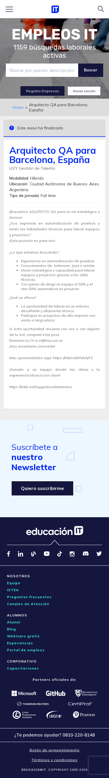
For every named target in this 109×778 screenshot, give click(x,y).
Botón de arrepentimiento (55, 750)
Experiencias (20, 643)
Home (18, 107)
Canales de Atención (28, 604)
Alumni (13, 622)
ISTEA (13, 590)
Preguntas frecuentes (29, 597)
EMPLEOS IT (55, 34)
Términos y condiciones (54, 760)
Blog (11, 629)
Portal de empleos (26, 650)
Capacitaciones (23, 668)
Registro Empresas (42, 91)
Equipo (14, 583)
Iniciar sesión (84, 91)
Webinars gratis (23, 636)
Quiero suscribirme (42, 488)
